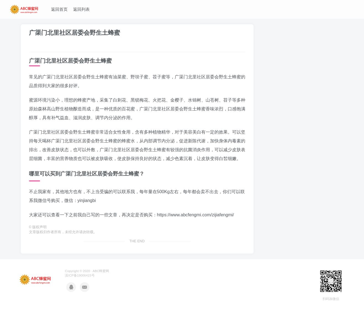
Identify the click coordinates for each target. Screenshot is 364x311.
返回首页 (59, 9)
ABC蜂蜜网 (100, 271)
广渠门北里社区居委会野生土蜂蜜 (74, 32)
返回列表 (81, 9)
